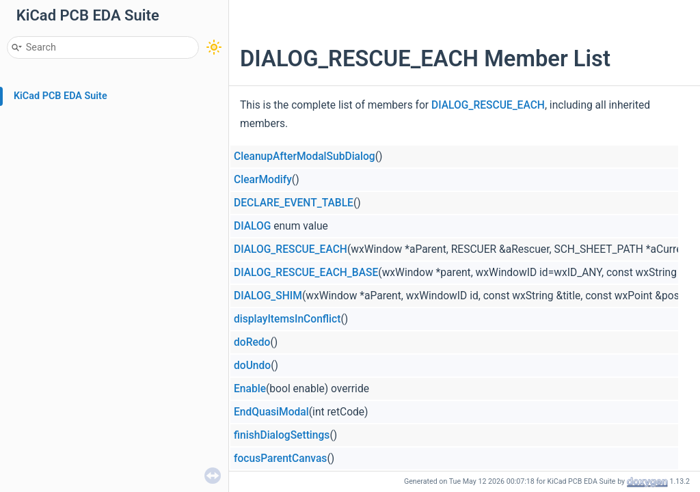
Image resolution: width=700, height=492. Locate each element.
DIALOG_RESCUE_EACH (488, 105)
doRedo (252, 342)
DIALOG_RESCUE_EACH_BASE (306, 272)
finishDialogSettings (281, 435)
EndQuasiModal (271, 412)
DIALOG (252, 226)
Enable (250, 389)
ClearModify (263, 180)
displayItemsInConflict (287, 319)
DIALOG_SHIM (268, 296)
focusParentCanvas (280, 458)
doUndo (252, 365)
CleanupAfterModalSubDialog (304, 156)
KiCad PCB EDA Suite (60, 96)
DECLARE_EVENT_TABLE (293, 203)
